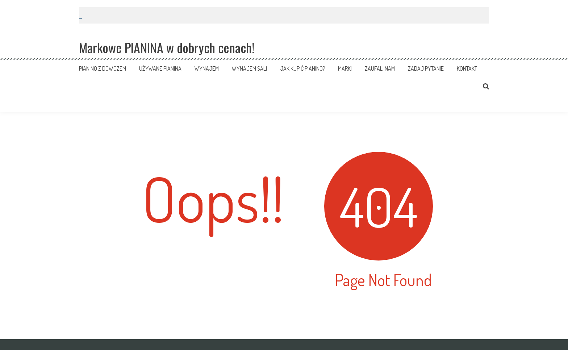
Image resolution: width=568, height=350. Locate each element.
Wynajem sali (249, 68)
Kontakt (467, 68)
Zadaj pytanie (426, 68)
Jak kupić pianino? (302, 68)
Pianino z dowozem (102, 68)
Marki (345, 68)
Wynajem (207, 68)
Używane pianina (160, 68)
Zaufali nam (380, 68)
